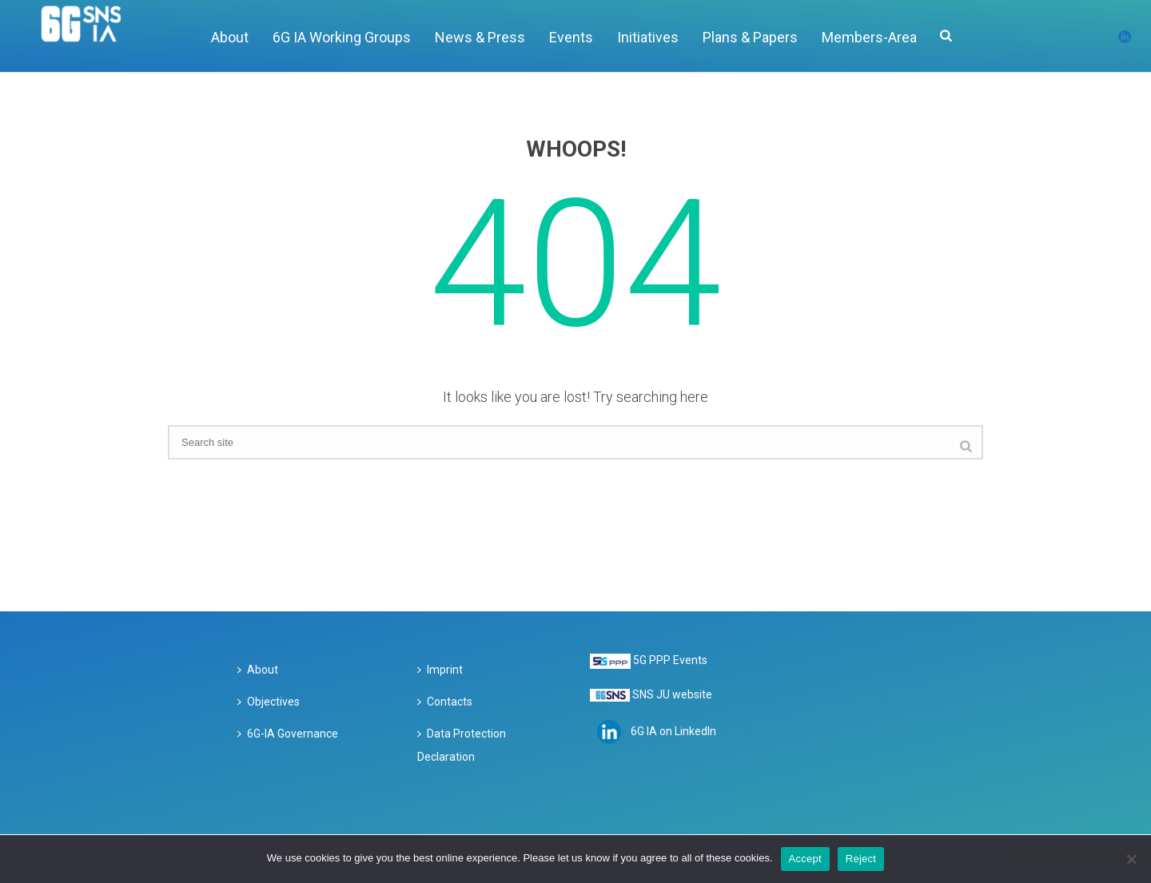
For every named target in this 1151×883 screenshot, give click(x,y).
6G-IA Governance (287, 733)
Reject (861, 859)
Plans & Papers (750, 37)
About (230, 37)
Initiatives (648, 37)
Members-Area (869, 37)
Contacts (444, 701)
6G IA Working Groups (342, 37)
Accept (805, 859)
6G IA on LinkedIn (673, 731)
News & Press (480, 37)
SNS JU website (672, 694)
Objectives (268, 701)
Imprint (440, 669)
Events (571, 37)
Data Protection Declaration (461, 745)
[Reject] (1131, 859)
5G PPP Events (670, 660)
